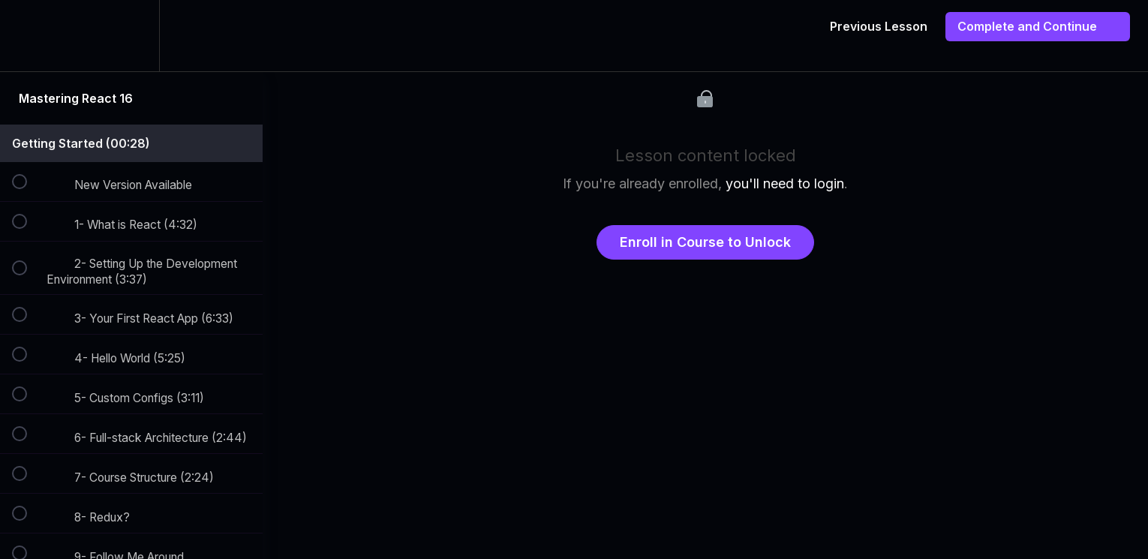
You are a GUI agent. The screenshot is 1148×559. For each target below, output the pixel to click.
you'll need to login (785, 183)
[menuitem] (131, 35)
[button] (28, 35)
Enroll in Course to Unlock (705, 242)
